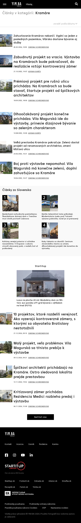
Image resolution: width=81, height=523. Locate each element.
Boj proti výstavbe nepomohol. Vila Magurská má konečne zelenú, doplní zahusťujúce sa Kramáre (45, 168)
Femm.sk (24, 487)
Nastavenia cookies (59, 508)
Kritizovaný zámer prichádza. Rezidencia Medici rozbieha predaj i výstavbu (44, 396)
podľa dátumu (69, 23)
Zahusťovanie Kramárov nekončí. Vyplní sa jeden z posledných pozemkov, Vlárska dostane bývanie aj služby (45, 39)
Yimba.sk (37, 487)
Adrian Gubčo (34, 72)
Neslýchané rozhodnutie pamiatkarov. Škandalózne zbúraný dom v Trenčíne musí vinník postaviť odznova (19, 216)
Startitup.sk (10, 481)
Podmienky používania (14, 504)
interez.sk (53, 481)
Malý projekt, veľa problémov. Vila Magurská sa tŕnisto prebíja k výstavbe (42, 348)
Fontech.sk (24, 481)
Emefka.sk (66, 481)
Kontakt (8, 444)
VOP (44, 508)
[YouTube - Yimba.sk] (22, 455)
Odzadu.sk (39, 481)
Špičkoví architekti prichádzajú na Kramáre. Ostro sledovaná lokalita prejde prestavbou (43, 372)
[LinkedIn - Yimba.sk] (31, 455)
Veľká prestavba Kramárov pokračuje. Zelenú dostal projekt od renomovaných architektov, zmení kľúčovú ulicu (46, 146)
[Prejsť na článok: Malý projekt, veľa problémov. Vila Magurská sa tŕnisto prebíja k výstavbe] (6, 348)
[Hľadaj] (77, 4)
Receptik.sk (10, 487)
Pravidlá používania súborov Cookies (21, 508)
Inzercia (19, 444)
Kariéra (55, 444)
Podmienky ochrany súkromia (42, 504)
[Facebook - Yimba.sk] (6, 455)
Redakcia (43, 444)
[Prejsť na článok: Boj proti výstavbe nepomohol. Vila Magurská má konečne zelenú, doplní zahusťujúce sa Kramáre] (6, 169)
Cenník (31, 444)
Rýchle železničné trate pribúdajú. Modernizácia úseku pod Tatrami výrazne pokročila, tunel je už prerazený (60, 216)
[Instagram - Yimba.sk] (14, 455)
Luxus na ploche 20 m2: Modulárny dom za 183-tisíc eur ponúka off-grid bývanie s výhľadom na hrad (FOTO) (40, 303)
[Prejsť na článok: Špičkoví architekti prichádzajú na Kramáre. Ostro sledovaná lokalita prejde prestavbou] (6, 372)
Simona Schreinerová (38, 47)
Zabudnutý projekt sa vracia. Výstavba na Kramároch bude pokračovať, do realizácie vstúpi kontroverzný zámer (47, 61)
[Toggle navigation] (4, 4)
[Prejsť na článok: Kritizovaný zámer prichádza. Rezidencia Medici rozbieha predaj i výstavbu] (6, 397)
